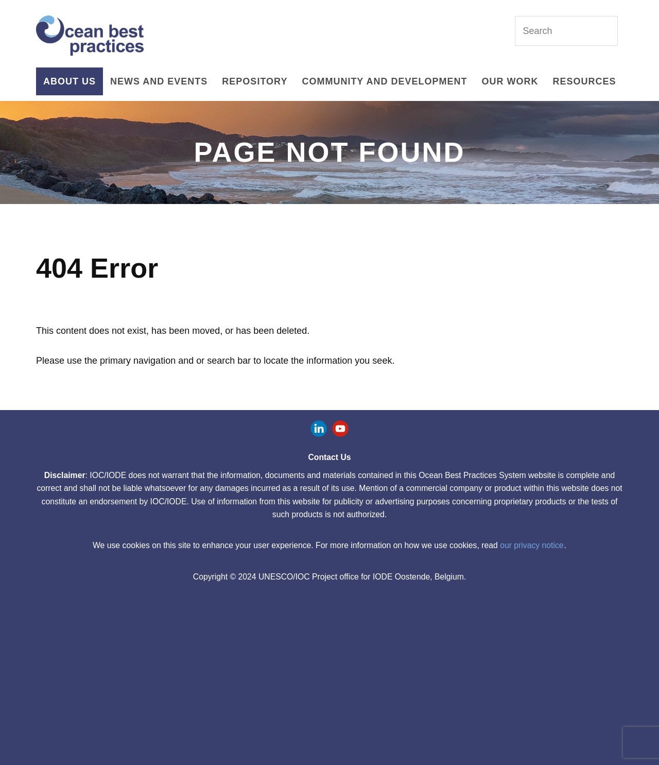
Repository (254, 81)
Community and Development (384, 81)
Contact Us (329, 457)
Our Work (509, 81)
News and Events (158, 81)
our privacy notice (531, 545)
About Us (69, 81)
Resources (584, 81)
